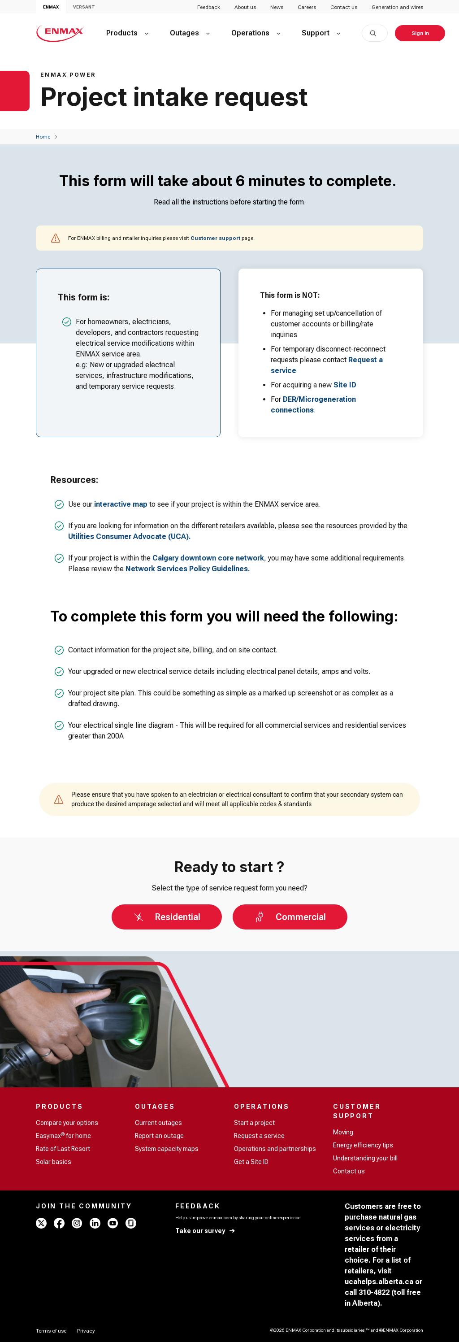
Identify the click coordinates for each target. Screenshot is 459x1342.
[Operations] (255, 33)
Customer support (215, 238)
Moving (343, 1132)
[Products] (127, 33)
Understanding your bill (365, 1158)
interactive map (120, 504)
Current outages (158, 1122)
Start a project (254, 1122)
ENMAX (51, 6)
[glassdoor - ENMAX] (131, 1223)
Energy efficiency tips (363, 1145)
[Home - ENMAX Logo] (60, 33)
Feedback (208, 7)
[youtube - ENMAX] (113, 1223)
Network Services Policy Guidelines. (188, 569)
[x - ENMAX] (41, 1223)
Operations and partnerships (275, 1148)
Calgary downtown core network (208, 558)
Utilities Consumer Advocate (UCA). (129, 536)
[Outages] (190, 33)
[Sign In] (420, 33)
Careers (307, 7)
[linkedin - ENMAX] (95, 1223)
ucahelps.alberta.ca (379, 1281)
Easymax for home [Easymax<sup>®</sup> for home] (63, 1135)
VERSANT (84, 6)
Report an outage (159, 1135)
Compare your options (67, 1122)
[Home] (43, 137)
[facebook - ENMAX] (59, 1223)
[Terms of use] (51, 1331)
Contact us (343, 7)
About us (245, 7)
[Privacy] (86, 1331)
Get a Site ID (251, 1161)
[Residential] (167, 916)
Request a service (259, 1135)
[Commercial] (290, 916)
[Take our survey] (205, 1231)
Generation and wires (397, 7)
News (276, 7)
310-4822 (374, 1292)
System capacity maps (167, 1148)
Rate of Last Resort (63, 1148)
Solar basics (53, 1161)
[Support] (321, 33)
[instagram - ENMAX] (77, 1223)
